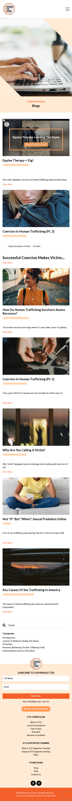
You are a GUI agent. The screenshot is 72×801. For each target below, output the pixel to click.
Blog (36, 768)
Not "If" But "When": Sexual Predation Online (34, 519)
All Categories (9, 638)
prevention (6, 523)
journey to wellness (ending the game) (15, 165)
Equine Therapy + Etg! (18, 160)
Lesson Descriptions (36, 725)
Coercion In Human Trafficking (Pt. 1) (28, 379)
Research (36, 732)
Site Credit (51, 796)
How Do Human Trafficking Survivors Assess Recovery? (34, 311)
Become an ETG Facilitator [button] (36, 709)
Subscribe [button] (36, 696)
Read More (7, 184)
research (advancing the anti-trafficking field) (18, 594)
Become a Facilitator (36, 735)
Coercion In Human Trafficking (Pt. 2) (28, 231)
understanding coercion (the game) (14, 236)
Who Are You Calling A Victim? (24, 450)
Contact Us (36, 774)
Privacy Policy (40, 796)
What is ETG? (36, 722)
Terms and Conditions (25, 796)
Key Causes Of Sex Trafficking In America (31, 590)
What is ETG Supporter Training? (36, 748)
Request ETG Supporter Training (36, 751)
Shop (36, 771)
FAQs (36, 755)
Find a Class (36, 729)
